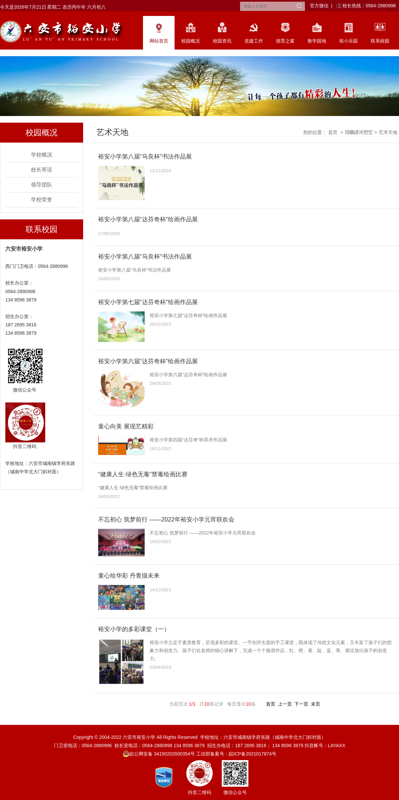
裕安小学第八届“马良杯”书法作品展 (145, 156)
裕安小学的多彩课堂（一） (134, 629)
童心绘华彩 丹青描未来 (129, 575)
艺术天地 (388, 132)
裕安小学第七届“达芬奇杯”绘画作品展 (148, 302)
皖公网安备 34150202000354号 (159, 753)
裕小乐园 (348, 41)
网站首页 (159, 41)
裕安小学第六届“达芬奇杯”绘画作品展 (148, 361)
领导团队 (41, 184)
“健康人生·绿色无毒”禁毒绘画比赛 (143, 474)
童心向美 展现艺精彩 (126, 426)
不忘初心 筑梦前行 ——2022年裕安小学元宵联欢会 (166, 519)
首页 (332, 132)
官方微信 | (321, 5)
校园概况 (190, 41)
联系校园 (380, 41)
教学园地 (317, 41)
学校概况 (41, 155)
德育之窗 (285, 41)
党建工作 (253, 41)
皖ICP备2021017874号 (252, 753)
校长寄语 (41, 169)
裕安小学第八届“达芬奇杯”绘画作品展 (148, 219)
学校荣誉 (41, 199)
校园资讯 (222, 41)
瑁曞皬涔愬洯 (359, 132)
